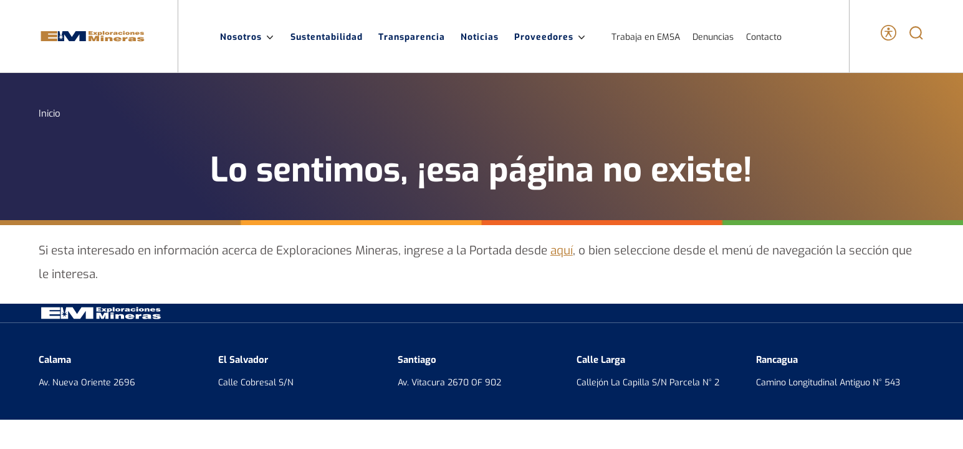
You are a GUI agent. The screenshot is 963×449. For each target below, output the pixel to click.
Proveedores (550, 36)
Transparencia (411, 36)
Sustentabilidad (326, 36)
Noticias (480, 36)
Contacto (764, 36)
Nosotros (247, 36)
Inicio (49, 112)
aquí (561, 249)
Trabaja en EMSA (645, 36)
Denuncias (713, 36)
